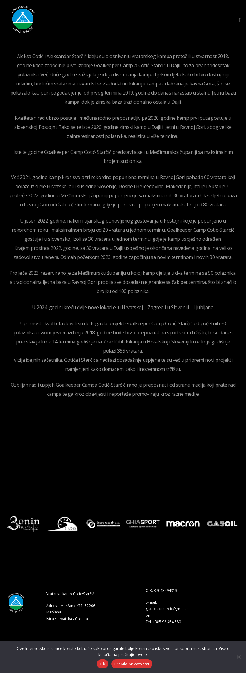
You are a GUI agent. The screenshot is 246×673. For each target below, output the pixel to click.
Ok (102, 664)
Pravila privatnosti (131, 664)
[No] (238, 657)
